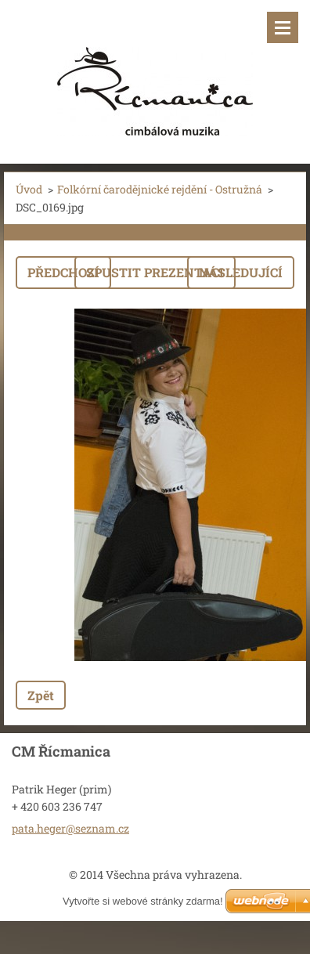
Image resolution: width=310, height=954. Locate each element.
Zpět (40, 695)
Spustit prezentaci (155, 272)
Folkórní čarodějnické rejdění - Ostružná (159, 189)
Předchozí (63, 272)
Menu (282, 27)
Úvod (29, 189)
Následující (241, 272)
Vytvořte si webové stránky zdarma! (143, 901)
